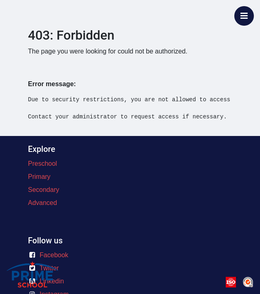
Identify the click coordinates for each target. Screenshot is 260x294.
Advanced (42, 202)
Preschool (42, 163)
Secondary (44, 189)
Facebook (54, 255)
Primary (39, 176)
